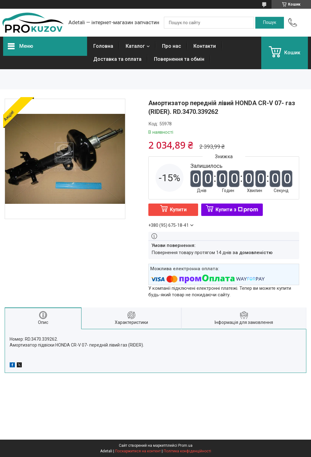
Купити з (237, 210)
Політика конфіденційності (187, 451)
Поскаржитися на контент (138, 451)
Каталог (135, 46)
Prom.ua (185, 445)
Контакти (204, 46)
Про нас (171, 46)
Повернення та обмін (179, 59)
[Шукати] (269, 23)
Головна (103, 46)
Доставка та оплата (117, 59)
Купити (178, 210)
